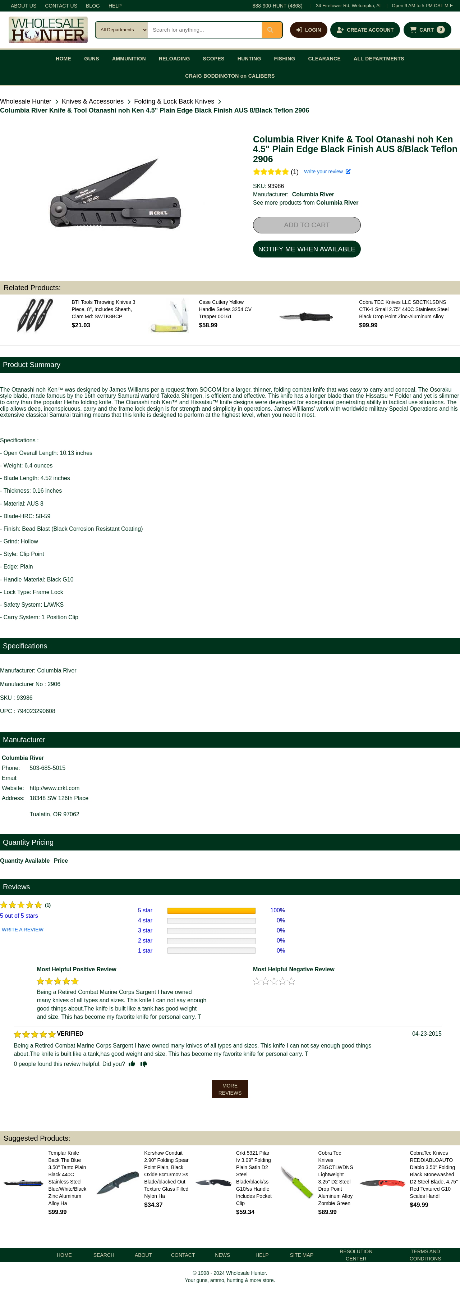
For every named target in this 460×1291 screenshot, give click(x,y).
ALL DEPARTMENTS (379, 58)
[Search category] (122, 30)
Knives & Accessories (93, 101)
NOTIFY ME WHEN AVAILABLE (306, 249)
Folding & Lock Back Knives (174, 101)
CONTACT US (61, 6)
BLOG (93, 6)
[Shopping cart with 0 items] (427, 30)
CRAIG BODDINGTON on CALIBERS (230, 76)
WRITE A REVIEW (22, 929)
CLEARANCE (324, 58)
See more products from (305, 203)
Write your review (327, 171)
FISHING (284, 58)
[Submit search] (272, 30)
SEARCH (103, 1255)
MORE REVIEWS (230, 1089)
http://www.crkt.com (55, 788)
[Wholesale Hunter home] (48, 30)
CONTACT (183, 1255)
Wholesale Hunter (25, 101)
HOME (63, 58)
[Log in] (308, 30)
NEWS (222, 1255)
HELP (115, 6)
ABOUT (143, 1255)
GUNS (91, 58)
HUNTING (249, 58)
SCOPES (214, 58)
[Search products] (205, 30)
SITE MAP (301, 1255)
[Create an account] (365, 30)
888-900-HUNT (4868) (278, 6)
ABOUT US (23, 6)
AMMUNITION (129, 58)
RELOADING (174, 58)
